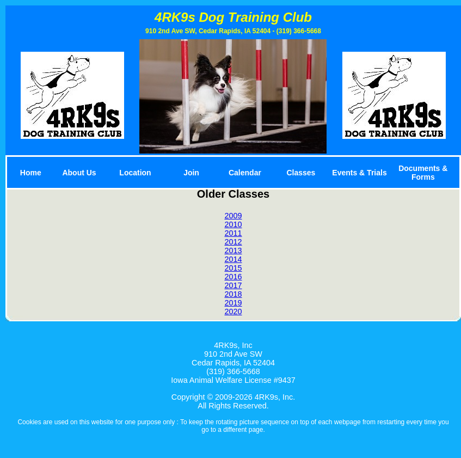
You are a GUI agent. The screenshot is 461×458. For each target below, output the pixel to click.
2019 (233, 302)
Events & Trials (359, 172)
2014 (233, 259)
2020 (233, 311)
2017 (233, 285)
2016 (233, 276)
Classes (300, 172)
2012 (233, 241)
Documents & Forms (422, 172)
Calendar (245, 172)
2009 (233, 215)
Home (30, 172)
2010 (233, 224)
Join (191, 172)
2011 (233, 233)
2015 (233, 268)
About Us (79, 172)
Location (135, 172)
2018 (233, 294)
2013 (233, 250)
